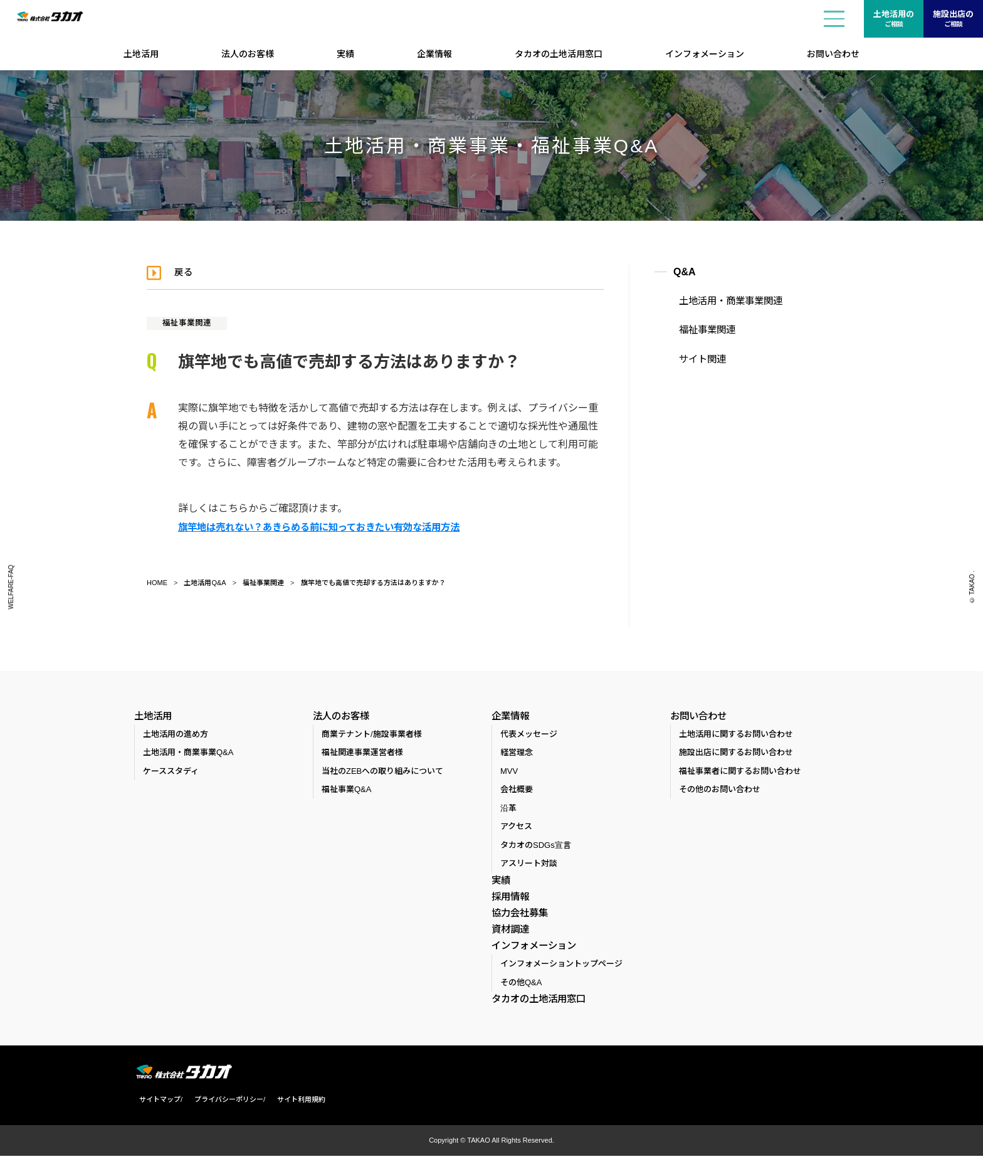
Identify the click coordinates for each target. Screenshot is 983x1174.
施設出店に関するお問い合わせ (736, 754)
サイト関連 (695, 356)
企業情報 (434, 54)
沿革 (508, 810)
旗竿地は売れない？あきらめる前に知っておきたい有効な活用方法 (328, 526)
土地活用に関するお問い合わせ (736, 736)
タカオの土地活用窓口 (558, 54)
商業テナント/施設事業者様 (372, 736)
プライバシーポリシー (223, 1118)
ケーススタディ (171, 773)
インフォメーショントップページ (561, 981)
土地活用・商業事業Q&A (188, 754)
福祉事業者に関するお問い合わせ (740, 773)
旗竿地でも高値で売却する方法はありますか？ (373, 582)
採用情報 (509, 901)
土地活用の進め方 (175, 736)
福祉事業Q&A (346, 791)
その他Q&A (521, 1000)
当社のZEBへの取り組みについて (382, 773)
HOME (157, 582)
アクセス (516, 828)
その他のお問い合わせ (719, 791)
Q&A (684, 272)
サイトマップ (155, 1118)
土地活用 (141, 54)
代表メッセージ (528, 736)
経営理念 (516, 754)
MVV (509, 773)
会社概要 (516, 791)
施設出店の (953, 19)
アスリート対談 (528, 865)
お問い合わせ (833, 54)
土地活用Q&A (205, 582)
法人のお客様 (247, 54)
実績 (345, 54)
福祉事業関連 (190, 322)
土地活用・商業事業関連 (721, 301)
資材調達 (509, 940)
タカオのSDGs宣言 (535, 847)
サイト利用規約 (296, 1118)
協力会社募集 (518, 921)
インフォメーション (704, 54)
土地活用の (893, 19)
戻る (187, 272)
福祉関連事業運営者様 (362, 754)
